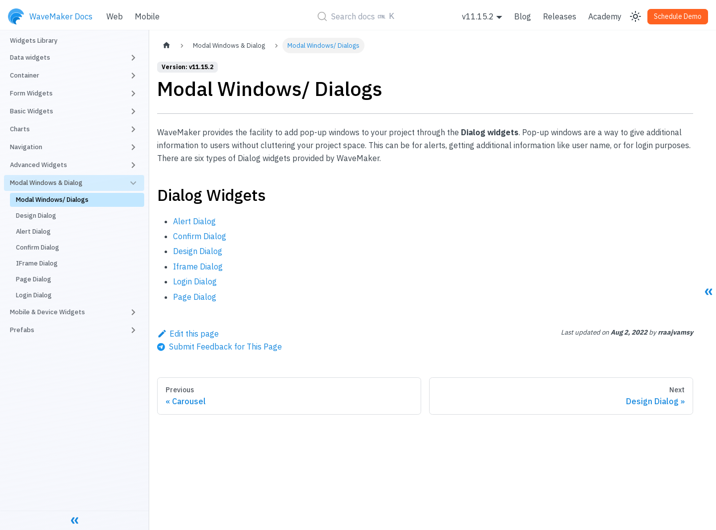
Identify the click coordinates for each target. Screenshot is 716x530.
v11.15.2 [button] (478, 16)
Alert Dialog (33, 231)
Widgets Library (34, 40)
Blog (522, 16)
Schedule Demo (678, 16)
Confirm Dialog (37, 247)
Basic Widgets (31, 111)
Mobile (147, 16)
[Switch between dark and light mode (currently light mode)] (635, 16)
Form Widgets (31, 93)
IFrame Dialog (37, 263)
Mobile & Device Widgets (47, 312)
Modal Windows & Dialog (46, 182)
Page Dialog (33, 279)
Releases (559, 16)
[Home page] (166, 45)
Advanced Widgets (38, 165)
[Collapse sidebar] (74, 520)
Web (114, 16)
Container (24, 75)
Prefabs (22, 330)
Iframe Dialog (198, 266)
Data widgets (30, 57)
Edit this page (188, 334)
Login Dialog (34, 295)
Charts (20, 129)
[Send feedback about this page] (219, 346)
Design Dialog (36, 215)
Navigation (26, 147)
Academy (605, 16)
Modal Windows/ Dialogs (52, 199)
